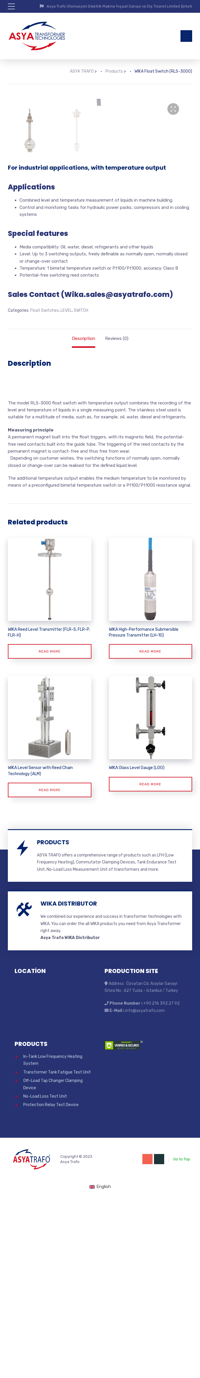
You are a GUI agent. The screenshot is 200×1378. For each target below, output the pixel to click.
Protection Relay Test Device (51, 1281)
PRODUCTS (53, 1019)
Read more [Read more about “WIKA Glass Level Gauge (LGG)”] (150, 960)
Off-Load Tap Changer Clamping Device (53, 1261)
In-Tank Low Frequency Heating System (52, 1237)
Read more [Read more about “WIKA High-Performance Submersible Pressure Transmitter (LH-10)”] (150, 828)
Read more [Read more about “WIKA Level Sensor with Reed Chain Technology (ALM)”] (50, 967)
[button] (173, 109)
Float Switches (44, 487)
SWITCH (81, 487)
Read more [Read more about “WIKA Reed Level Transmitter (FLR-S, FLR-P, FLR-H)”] (50, 828)
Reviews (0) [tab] (116, 514)
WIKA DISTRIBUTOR (68, 1080)
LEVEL (66, 487)
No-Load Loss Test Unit (45, 1273)
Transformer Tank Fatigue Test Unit (57, 1248)
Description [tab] (83, 514)
